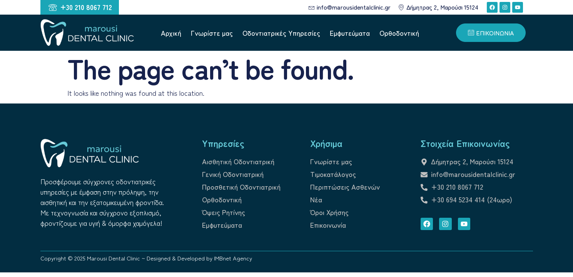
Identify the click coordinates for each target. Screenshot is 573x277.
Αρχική (171, 33)
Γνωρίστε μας (212, 33)
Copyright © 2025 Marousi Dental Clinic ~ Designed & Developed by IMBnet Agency (146, 258)
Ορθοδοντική (399, 33)
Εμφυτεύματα (350, 33)
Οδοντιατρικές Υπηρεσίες (281, 33)
